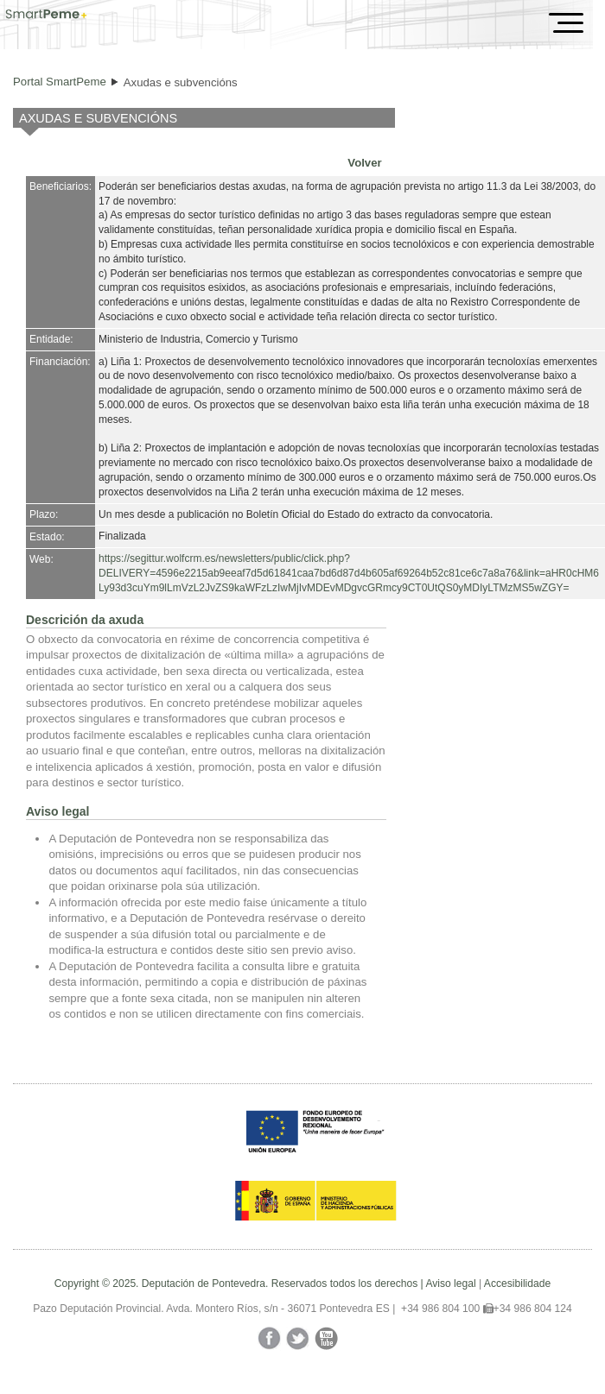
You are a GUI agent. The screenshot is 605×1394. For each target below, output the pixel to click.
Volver (364, 162)
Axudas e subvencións (181, 82)
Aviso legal (450, 1283)
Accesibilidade (517, 1283)
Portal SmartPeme (59, 81)
